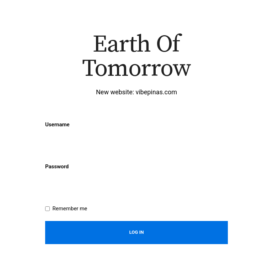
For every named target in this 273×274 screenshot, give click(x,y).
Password (57, 166)
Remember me (70, 208)
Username (57, 124)
